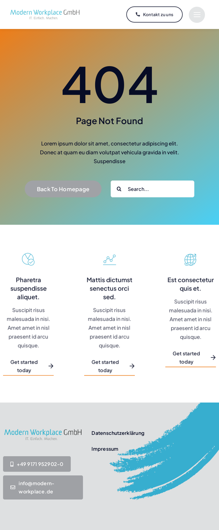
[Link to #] (197, 15)
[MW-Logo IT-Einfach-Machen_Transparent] (45, 10)
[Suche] (119, 189)
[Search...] (152, 189)
